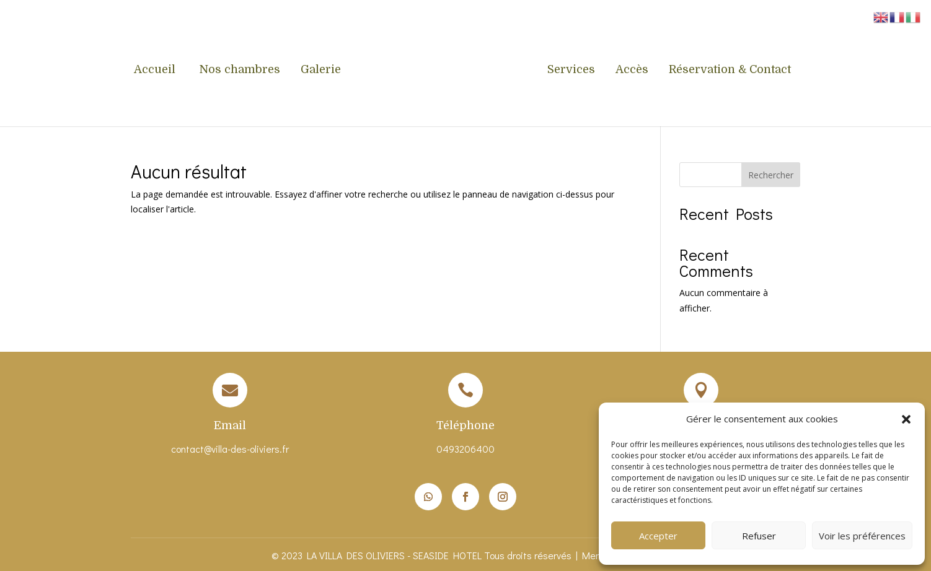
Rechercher (770, 175)
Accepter (658, 536)
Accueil (156, 70)
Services (571, 70)
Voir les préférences (862, 536)
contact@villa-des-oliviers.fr (230, 448)
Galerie (321, 70)
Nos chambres (239, 70)
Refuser (759, 536)
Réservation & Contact (730, 70)
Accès (632, 70)
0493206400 (465, 448)
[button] (906, 419)
